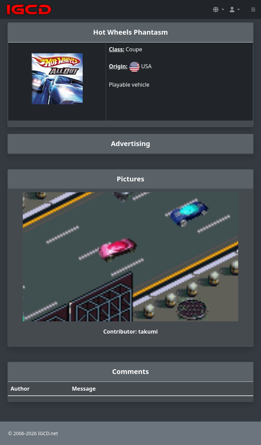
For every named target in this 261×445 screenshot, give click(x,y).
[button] (218, 9)
